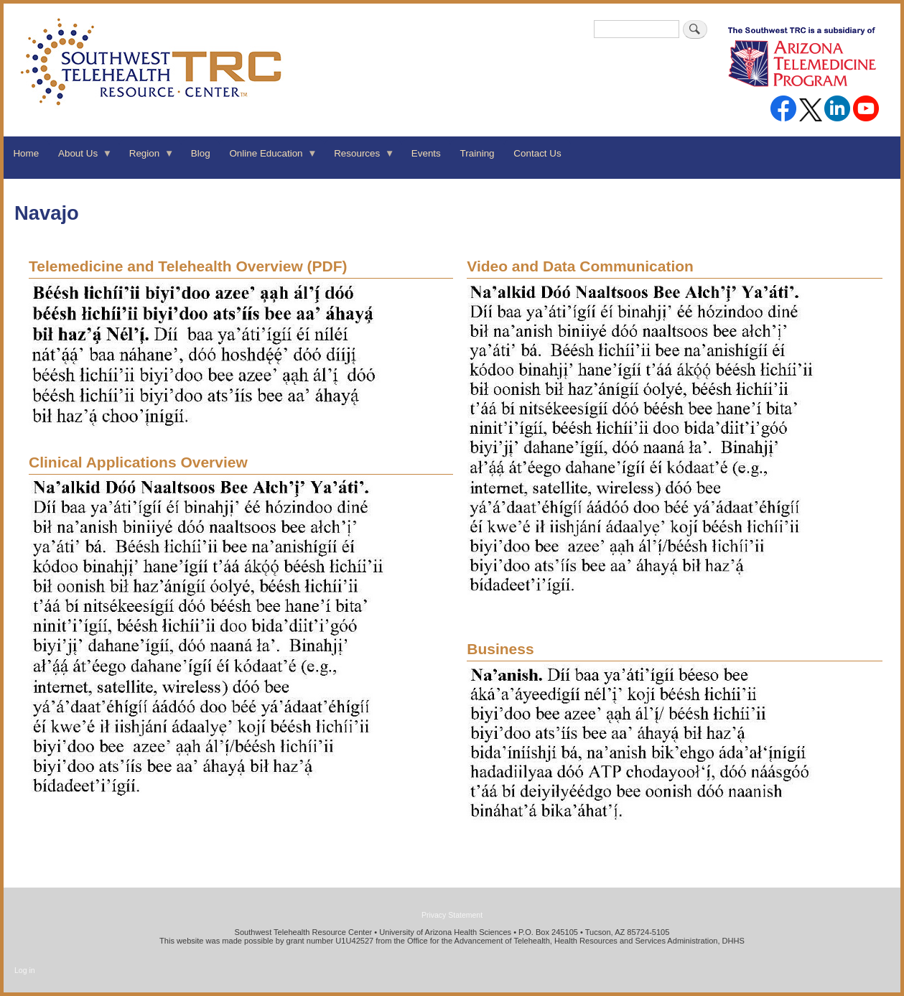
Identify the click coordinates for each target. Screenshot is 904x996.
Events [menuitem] (426, 153)
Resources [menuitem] (360, 158)
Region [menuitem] (146, 158)
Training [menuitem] (477, 153)
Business (500, 649)
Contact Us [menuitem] (537, 153)
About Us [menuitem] (81, 158)
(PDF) (188, 266)
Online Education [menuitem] (268, 158)
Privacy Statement (452, 915)
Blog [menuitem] (200, 153)
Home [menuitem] (26, 153)
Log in (24, 970)
